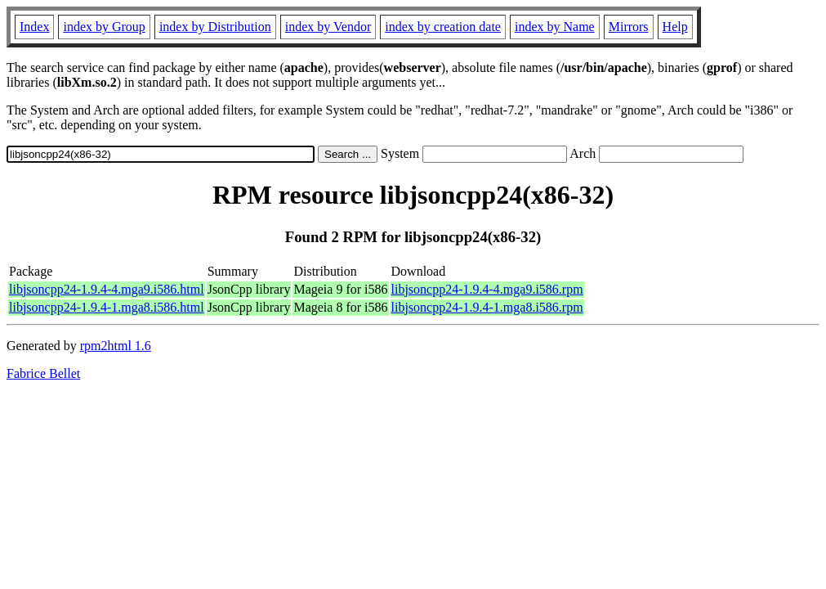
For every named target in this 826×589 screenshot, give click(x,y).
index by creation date (443, 27)
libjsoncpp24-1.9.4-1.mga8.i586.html (106, 307)
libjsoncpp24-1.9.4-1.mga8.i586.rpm (487, 307)
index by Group (104, 27)
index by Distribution (215, 27)
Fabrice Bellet (43, 373)
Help (675, 27)
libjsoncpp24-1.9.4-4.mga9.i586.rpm (487, 289)
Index (34, 27)
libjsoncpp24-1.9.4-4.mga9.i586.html (106, 289)
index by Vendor (328, 27)
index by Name (555, 27)
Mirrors (629, 27)
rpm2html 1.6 (115, 346)
